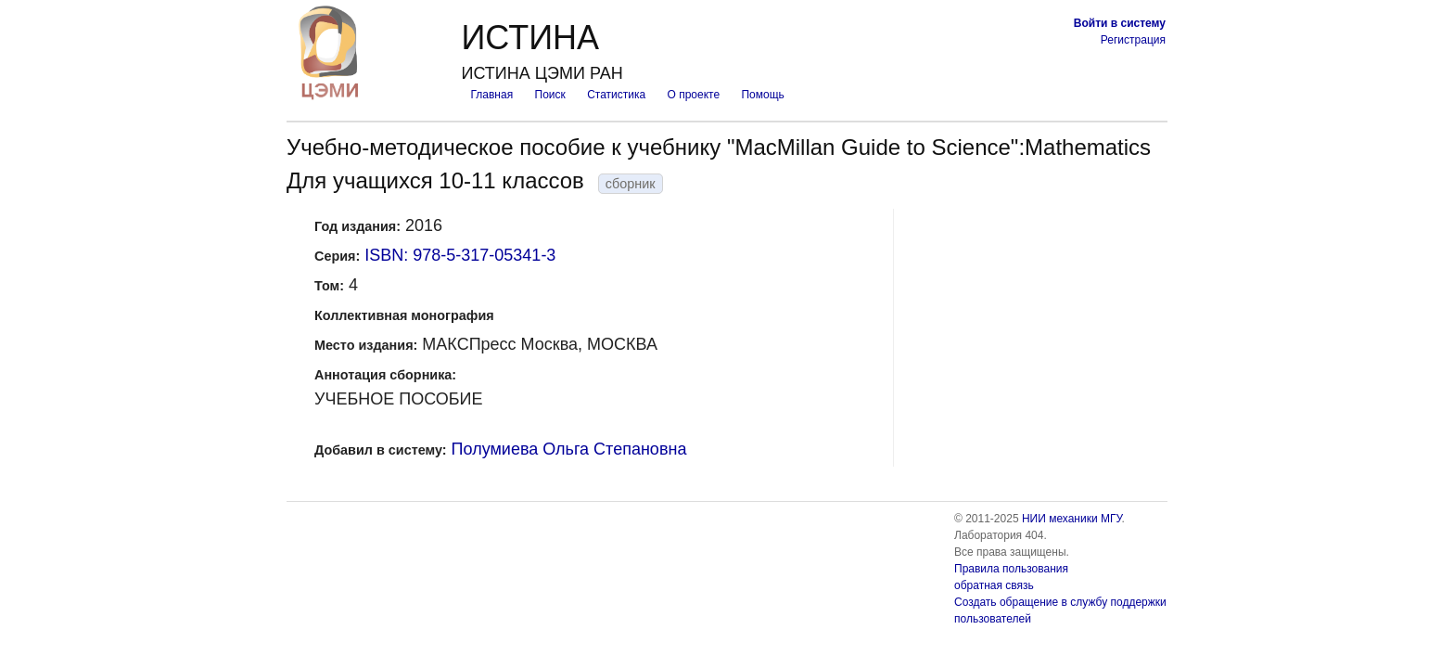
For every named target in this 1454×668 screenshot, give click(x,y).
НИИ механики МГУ (1072, 518)
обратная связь (994, 585)
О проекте (694, 94)
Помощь (762, 94)
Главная (491, 94)
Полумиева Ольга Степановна (569, 449)
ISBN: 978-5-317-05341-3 (459, 255)
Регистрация (1133, 39)
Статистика (616, 94)
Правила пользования (1011, 568)
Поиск (550, 94)
